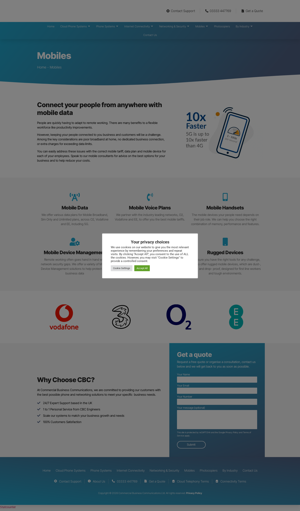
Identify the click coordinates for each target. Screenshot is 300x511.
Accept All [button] (142, 268)
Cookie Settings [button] (121, 268)
